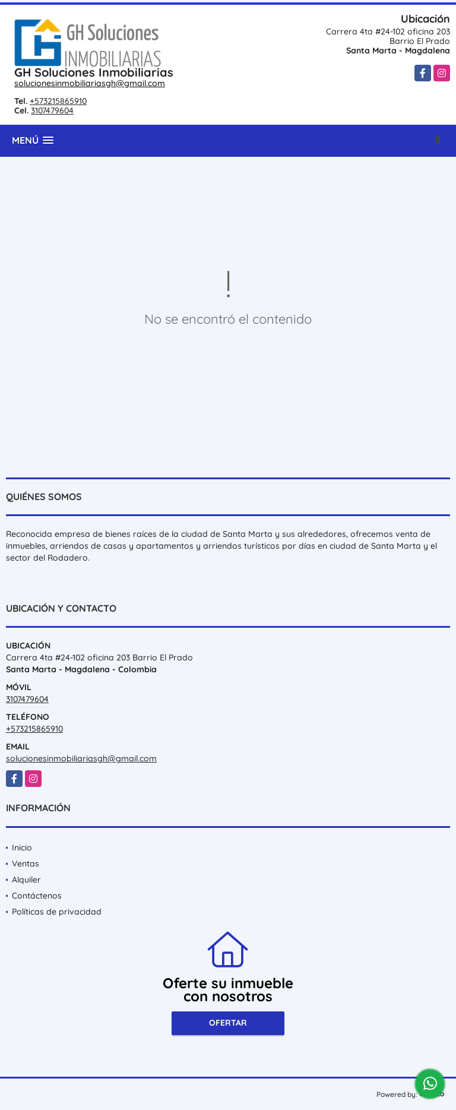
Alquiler (26, 879)
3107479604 (52, 110)
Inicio (22, 847)
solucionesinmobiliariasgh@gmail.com (89, 83)
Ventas (25, 863)
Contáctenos (37, 895)
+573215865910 (58, 101)
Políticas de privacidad (57, 911)
